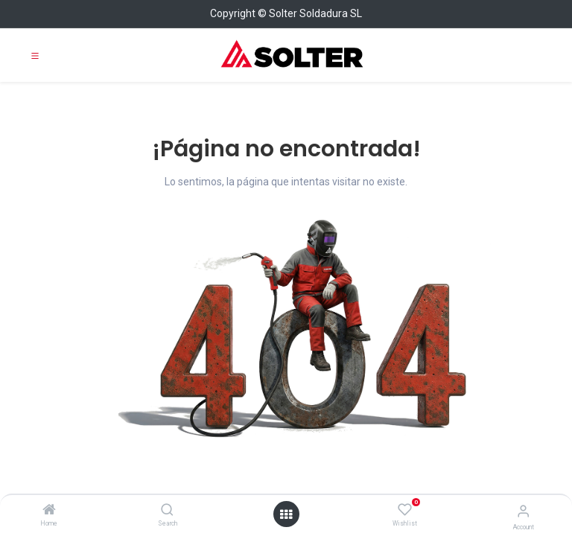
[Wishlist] (405, 510)
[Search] (167, 511)
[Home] (49, 511)
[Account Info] (523, 511)
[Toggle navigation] (35, 55)
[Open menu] (286, 514)
